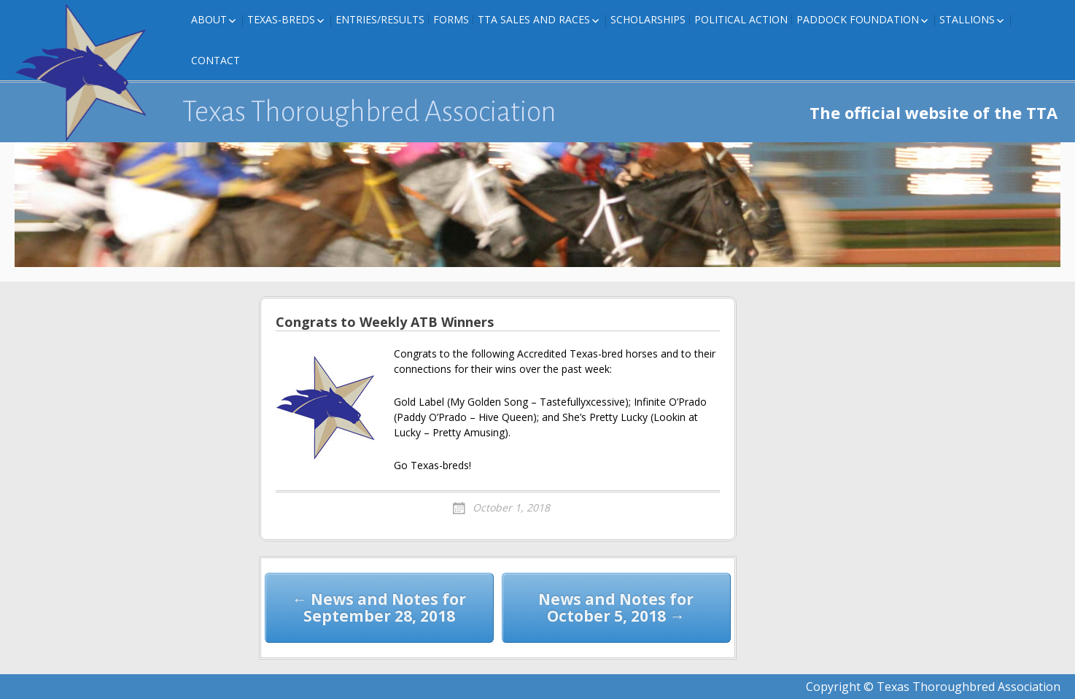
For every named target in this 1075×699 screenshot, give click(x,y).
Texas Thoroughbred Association (369, 111)
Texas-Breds (281, 19)
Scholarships (648, 19)
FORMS (451, 19)
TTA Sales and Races (534, 19)
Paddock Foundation (857, 19)
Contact (215, 60)
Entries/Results (379, 19)
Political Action (741, 19)
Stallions (967, 19)
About (209, 19)
